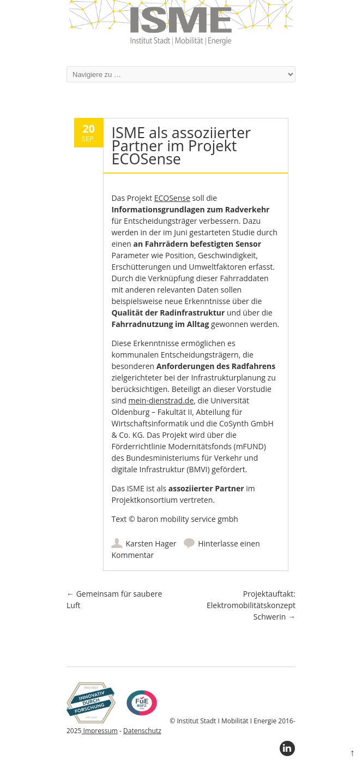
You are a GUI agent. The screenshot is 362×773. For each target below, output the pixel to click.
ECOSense (172, 198)
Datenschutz (142, 730)
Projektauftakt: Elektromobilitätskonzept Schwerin (251, 605)
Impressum (99, 730)
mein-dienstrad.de (161, 400)
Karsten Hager (150, 543)
